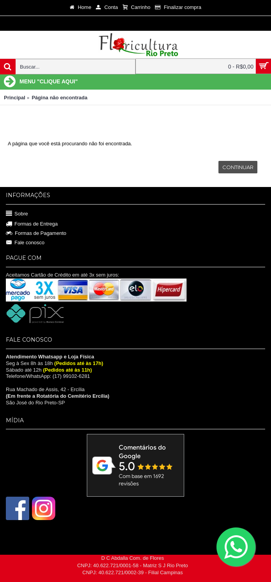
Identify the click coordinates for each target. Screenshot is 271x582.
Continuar (237, 167)
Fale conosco (25, 242)
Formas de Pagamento (36, 233)
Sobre (17, 213)
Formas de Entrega (32, 224)
